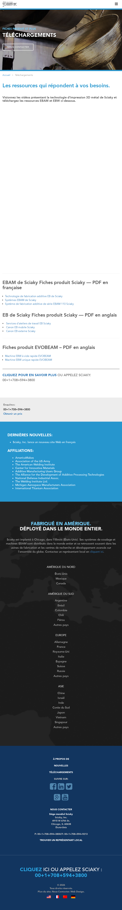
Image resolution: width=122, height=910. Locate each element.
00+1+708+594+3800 (61, 875)
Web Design (77, 892)
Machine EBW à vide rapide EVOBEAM (28, 356)
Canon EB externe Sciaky (20, 331)
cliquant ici (96, 551)
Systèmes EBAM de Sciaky (20, 300)
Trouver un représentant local (61, 840)
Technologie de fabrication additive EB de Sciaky (33, 296)
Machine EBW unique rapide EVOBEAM (28, 360)
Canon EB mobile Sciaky (20, 327)
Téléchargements (61, 772)
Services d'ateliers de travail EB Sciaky (28, 323)
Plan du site (44, 892)
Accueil (6, 75)
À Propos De (61, 759)
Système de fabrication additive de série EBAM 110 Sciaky (39, 304)
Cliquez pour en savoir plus (29, 375)
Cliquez (31, 869)
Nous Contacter (18, 47)
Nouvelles (61, 766)
